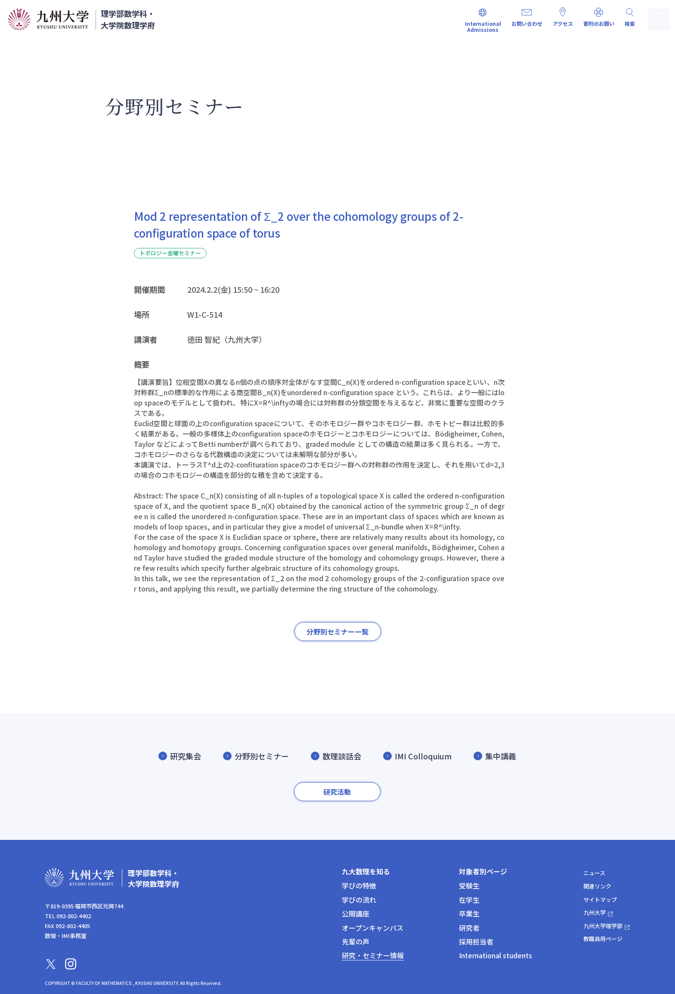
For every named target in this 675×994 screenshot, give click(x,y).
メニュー (656, 19)
